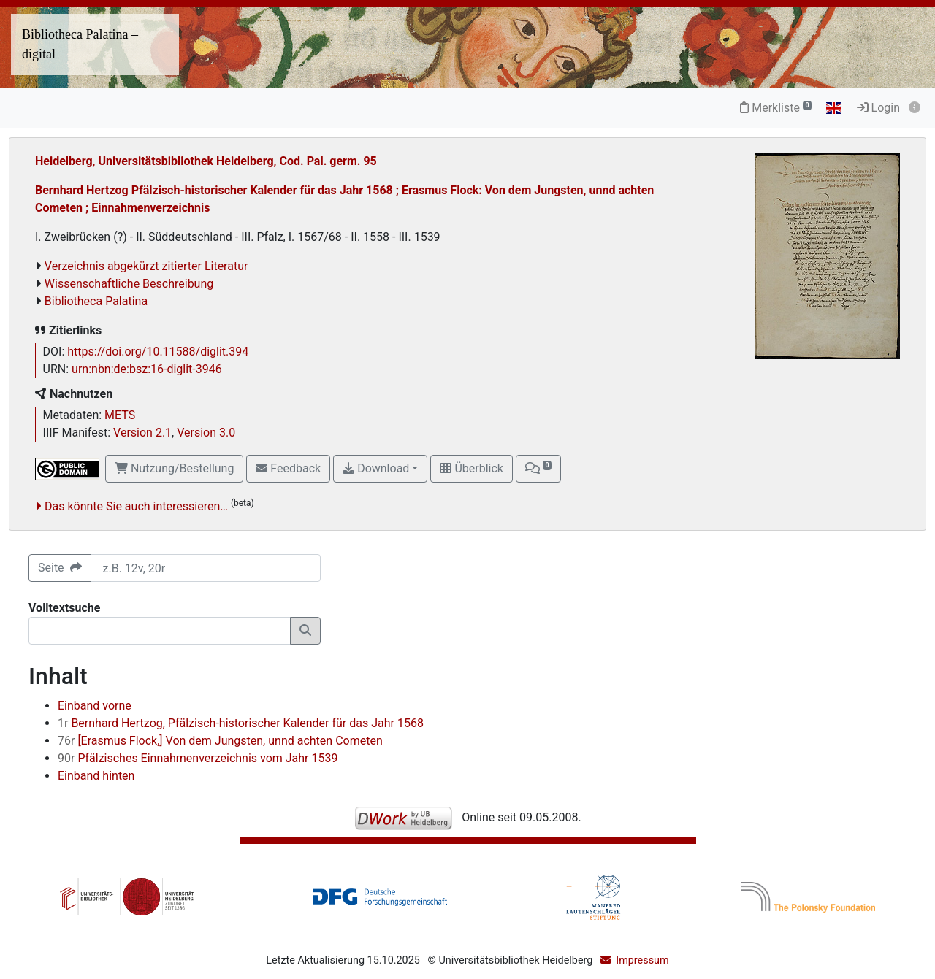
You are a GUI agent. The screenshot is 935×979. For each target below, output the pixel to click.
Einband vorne (94, 706)
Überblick (471, 468)
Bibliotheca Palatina (96, 301)
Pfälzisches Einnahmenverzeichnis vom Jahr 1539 (197, 758)
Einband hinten (96, 776)
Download (376, 468)
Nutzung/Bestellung (174, 468)
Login (878, 108)
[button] (538, 469)
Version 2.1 (142, 432)
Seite (60, 568)
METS (119, 415)
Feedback (288, 468)
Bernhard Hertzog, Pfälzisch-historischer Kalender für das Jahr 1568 (241, 723)
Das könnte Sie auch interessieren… (136, 506)
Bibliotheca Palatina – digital (80, 44)
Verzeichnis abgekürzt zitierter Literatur (146, 266)
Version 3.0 (206, 432)
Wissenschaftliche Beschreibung (129, 284)
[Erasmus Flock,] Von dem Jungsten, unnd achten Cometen (220, 741)
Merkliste (776, 108)
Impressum (642, 960)
